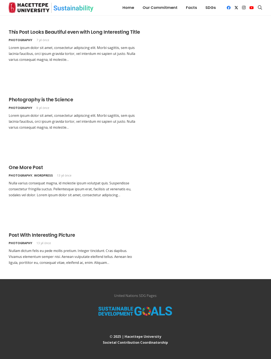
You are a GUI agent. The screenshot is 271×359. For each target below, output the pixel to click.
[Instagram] (244, 7)
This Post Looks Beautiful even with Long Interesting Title (74, 32)
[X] (236, 7)
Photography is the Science (41, 99)
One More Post (26, 167)
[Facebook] (228, 7)
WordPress (43, 175)
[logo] (51, 7)
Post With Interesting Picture (42, 235)
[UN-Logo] (135, 311)
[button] (260, 7)
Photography (20, 40)
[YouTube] (251, 7)
